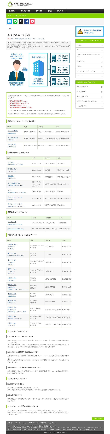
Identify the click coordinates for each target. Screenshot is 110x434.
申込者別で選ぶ (25, 11)
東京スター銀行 (13, 138)
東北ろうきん (16, 254)
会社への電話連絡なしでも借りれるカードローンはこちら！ (27, 39)
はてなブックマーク (9, 21)
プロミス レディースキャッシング (86, 71)
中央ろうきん (12, 262)
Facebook (26, 21)
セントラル (80, 76)
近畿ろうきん (18, 287)
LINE (15, 21)
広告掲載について (34, 423)
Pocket (32, 21)
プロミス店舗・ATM (82, 96)
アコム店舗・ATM (81, 91)
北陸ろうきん (12, 279)
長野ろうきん (12, 271)
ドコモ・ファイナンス (15, 198)
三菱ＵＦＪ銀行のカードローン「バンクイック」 (88, 55)
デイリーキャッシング (16, 205)
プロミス (12, 177)
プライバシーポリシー (21, 423)
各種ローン (60, 11)
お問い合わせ (52, 423)
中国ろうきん (12, 295)
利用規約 (10, 423)
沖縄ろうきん (14, 317)
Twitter (21, 21)
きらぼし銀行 (12, 145)
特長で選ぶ (39, 11)
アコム (17, 191)
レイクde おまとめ (16, 184)
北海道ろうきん (13, 246)
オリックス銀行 (13, 132)
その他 (50, 11)
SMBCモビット (13, 170)
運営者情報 (43, 423)
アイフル (15, 163)
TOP (9, 15)
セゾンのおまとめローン (16, 228)
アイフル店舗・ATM (82, 86)
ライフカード (15, 223)
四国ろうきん (17, 309)
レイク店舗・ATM (81, 106)
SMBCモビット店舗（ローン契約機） (87, 101)
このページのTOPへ (97, 418)
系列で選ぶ (12, 11)
